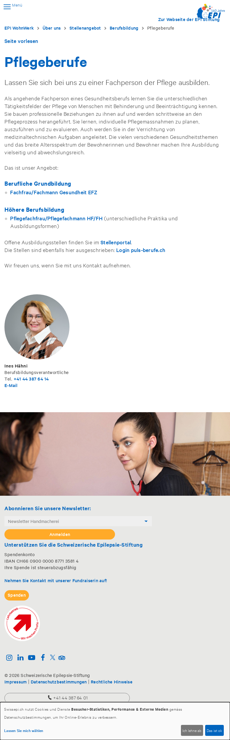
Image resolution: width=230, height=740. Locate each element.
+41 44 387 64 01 (67, 697)
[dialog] (115, 721)
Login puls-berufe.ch (140, 249)
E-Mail (11, 385)
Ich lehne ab (191, 730)
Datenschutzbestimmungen (59, 681)
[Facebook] (43, 658)
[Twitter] (52, 658)
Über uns (52, 28)
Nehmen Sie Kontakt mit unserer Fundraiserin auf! (55, 580)
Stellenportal (116, 242)
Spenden (17, 595)
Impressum (15, 681)
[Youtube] (32, 658)
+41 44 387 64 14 (31, 378)
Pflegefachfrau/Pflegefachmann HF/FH (56, 218)
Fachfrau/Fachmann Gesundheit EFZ (53, 192)
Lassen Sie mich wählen (23, 730)
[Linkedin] (20, 658)
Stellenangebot (85, 28)
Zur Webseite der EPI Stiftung (189, 19)
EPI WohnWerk (19, 28)
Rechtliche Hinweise (111, 681)
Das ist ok (214, 730)
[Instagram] (9, 658)
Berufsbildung (124, 28)
